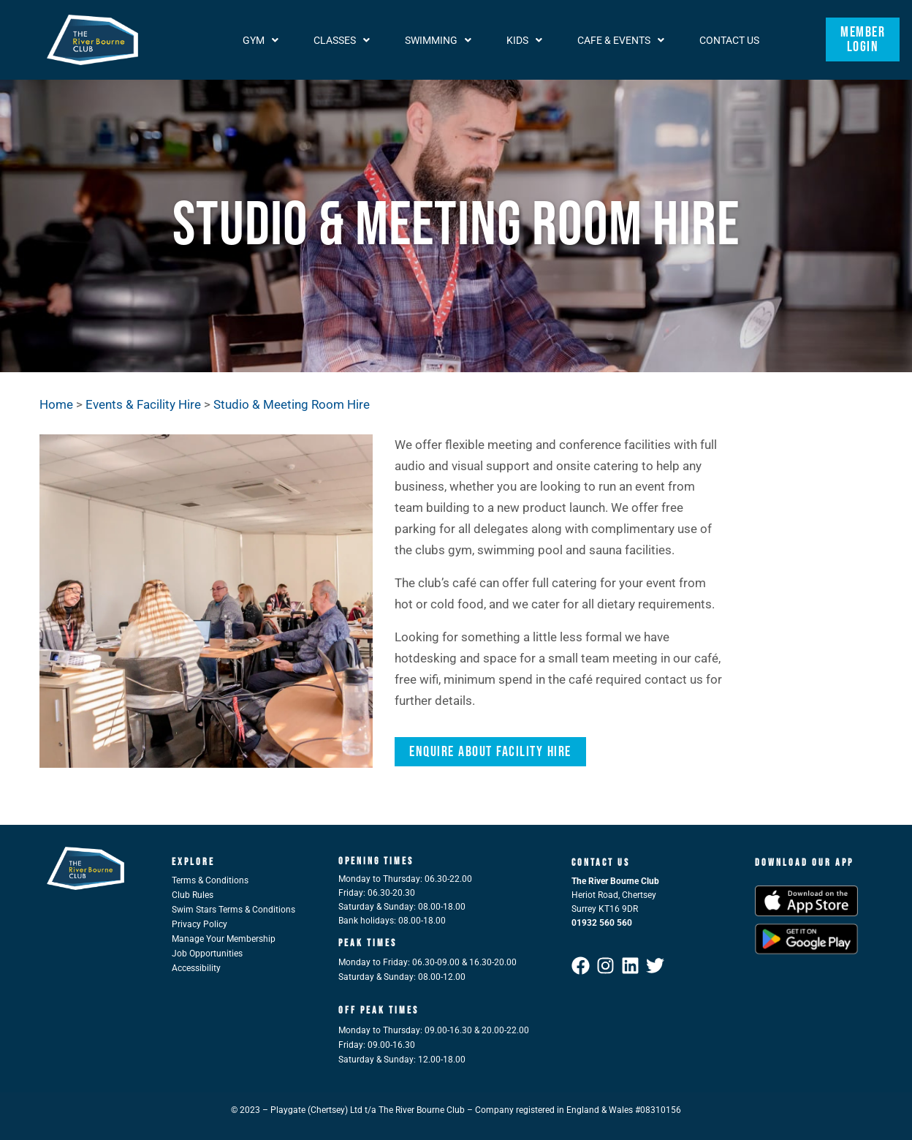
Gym (260, 39)
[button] (260, 39)
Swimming (438, 39)
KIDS (524, 39)
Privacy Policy (199, 924)
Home (56, 404)
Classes (342, 39)
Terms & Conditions (210, 880)
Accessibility (196, 968)
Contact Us (729, 39)
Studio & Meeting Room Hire (291, 404)
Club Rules (192, 895)
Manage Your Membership (224, 939)
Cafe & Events (620, 39)
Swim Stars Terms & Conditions (233, 910)
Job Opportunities (207, 953)
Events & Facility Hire (145, 404)
